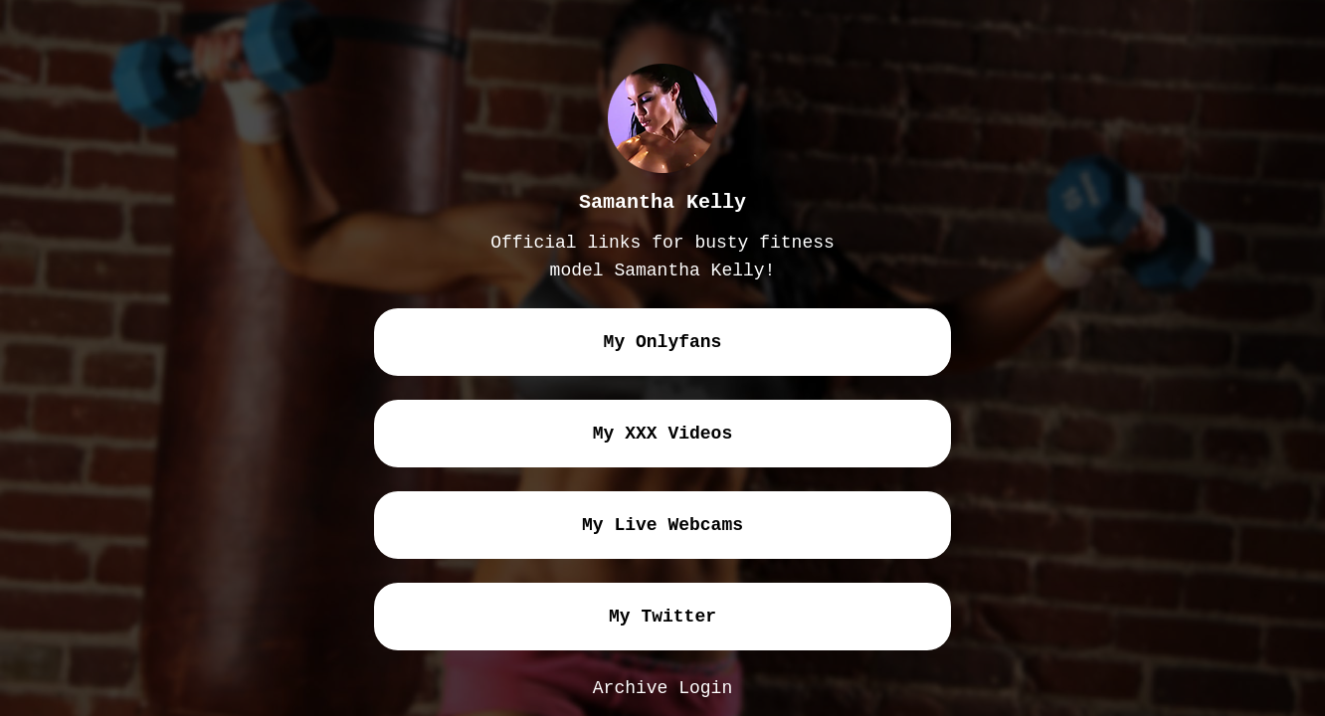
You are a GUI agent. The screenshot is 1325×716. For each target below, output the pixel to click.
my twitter (662, 616)
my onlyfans (663, 342)
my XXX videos (662, 434)
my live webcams (662, 525)
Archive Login (662, 688)
